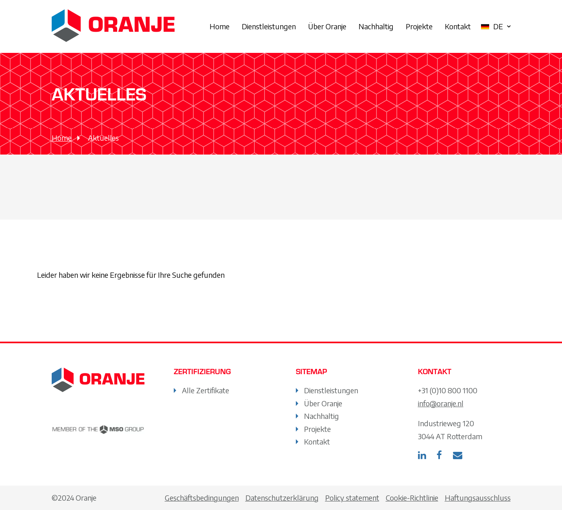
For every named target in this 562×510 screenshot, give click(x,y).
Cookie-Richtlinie (412, 497)
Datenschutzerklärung (282, 497)
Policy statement (352, 497)
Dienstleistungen (269, 26)
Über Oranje (327, 26)
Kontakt (458, 26)
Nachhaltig (376, 26)
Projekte (419, 26)
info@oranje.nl (441, 403)
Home (220, 26)
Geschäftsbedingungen (202, 497)
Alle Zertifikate (205, 390)
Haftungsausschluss (478, 497)
